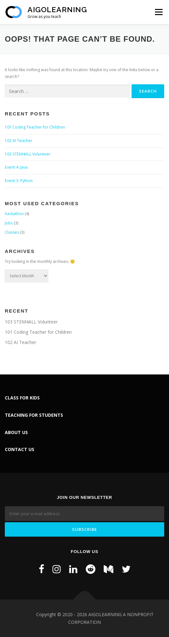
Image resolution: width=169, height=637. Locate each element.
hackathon (14, 213)
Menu (158, 12)
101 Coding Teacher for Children (35, 127)
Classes (12, 232)
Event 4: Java (16, 167)
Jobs (9, 223)
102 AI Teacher (18, 140)
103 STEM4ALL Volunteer (28, 154)
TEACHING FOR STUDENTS (34, 415)
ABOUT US (16, 432)
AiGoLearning (57, 9)
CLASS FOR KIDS (22, 398)
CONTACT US (19, 449)
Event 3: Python (19, 180)
